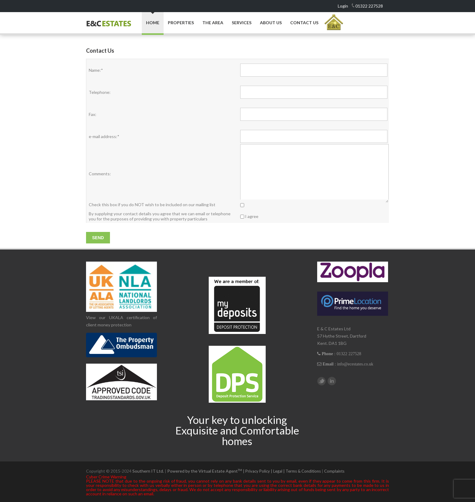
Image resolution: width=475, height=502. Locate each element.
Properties (181, 23)
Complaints (334, 471)
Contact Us (304, 23)
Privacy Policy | (259, 471)
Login (343, 5)
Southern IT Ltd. (148, 471)
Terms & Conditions (303, 471)
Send (98, 237)
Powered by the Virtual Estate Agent (206, 471)
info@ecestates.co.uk (355, 364)
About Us (271, 23)
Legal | (279, 471)
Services (241, 23)
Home (152, 22)
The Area (212, 23)
